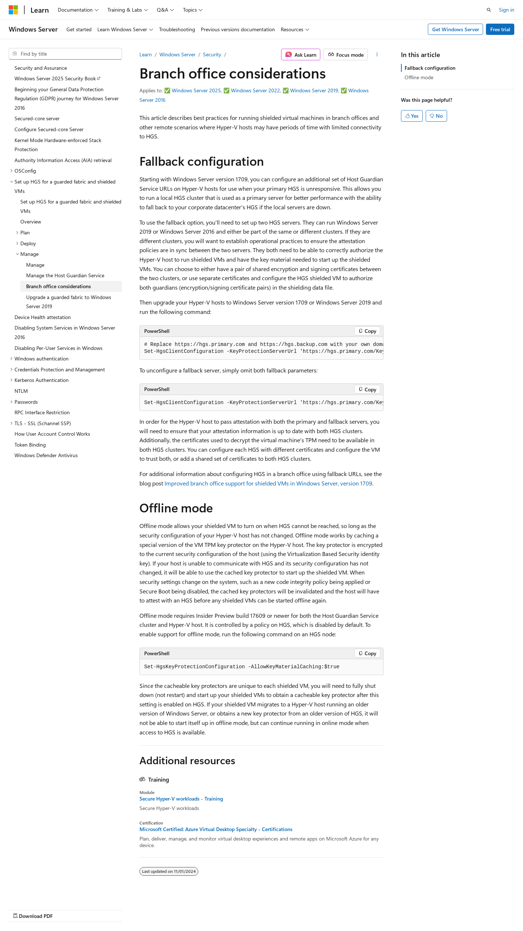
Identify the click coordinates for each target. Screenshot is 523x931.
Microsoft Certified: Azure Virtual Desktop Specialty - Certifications (215, 829)
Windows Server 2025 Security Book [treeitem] (55, 78)
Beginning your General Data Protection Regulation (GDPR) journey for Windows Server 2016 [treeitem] (67, 98)
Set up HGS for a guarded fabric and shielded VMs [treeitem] (70, 206)
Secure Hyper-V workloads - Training (181, 798)
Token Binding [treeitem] (30, 444)
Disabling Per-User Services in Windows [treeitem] (58, 347)
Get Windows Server (455, 29)
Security (212, 54)
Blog (316, 908)
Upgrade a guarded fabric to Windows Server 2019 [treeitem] (68, 302)
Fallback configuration (430, 67)
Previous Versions (282, 908)
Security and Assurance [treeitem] (41, 67)
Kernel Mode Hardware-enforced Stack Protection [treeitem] (58, 145)
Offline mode (419, 77)
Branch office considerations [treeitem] (58, 286)
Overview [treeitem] (30, 221)
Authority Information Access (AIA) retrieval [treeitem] (63, 160)
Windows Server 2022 (255, 90)
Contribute (346, 908)
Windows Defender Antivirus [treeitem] (46, 455)
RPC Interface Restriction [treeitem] (42, 412)
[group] (261, 348)
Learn (145, 54)
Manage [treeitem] (35, 264)
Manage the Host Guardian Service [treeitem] (65, 275)
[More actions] (377, 54)
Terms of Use (411, 908)
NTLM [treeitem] (21, 390)
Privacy (375, 908)
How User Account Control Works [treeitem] (52, 433)
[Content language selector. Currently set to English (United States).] (42, 908)
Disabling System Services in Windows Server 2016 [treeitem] (65, 332)
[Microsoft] (13, 10)
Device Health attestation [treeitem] (43, 317)
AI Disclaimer (240, 908)
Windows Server (177, 54)
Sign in (506, 9)
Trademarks (447, 908)
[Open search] (489, 9)
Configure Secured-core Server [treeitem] (49, 129)
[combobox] (65, 54)
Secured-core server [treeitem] (37, 118)
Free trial (500, 29)
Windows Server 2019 (314, 90)
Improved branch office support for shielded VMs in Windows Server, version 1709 (268, 483)
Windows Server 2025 (196, 90)
